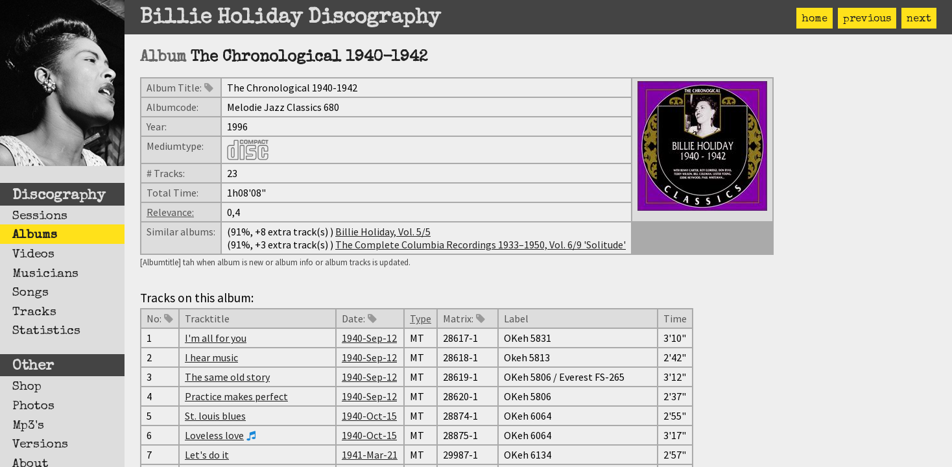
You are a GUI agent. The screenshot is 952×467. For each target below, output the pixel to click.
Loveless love (214, 435)
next (919, 19)
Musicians (45, 274)
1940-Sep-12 (369, 337)
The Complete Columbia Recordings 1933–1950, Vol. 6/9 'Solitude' (480, 244)
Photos (33, 406)
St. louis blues (215, 415)
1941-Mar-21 (370, 454)
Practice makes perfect (236, 396)
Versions (40, 444)
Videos (33, 254)
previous (867, 19)
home (814, 19)
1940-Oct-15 (369, 415)
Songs (30, 293)
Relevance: (170, 212)
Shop (27, 387)
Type (420, 318)
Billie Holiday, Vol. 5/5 (383, 231)
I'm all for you (215, 337)
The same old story (227, 376)
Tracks (34, 312)
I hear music (211, 357)
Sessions (39, 216)
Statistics (46, 331)
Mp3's (28, 426)
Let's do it (207, 454)
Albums (34, 235)
